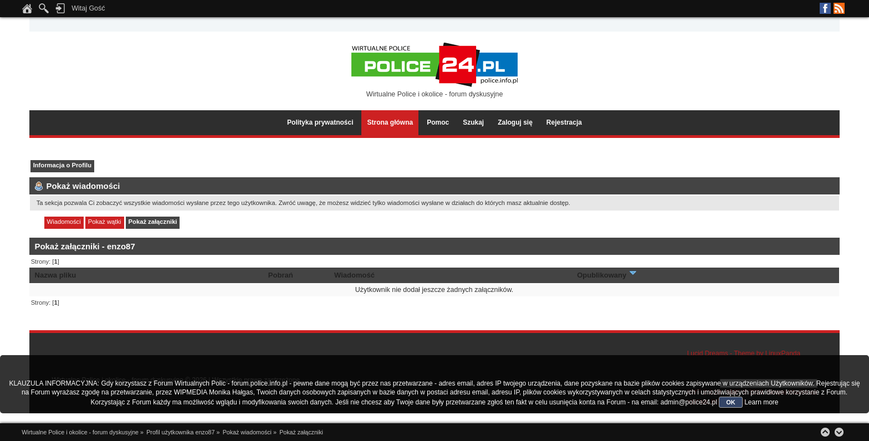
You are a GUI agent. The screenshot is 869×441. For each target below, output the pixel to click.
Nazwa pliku (55, 275)
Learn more (761, 402)
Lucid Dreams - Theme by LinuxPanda (744, 353)
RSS (839, 8)
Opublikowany (607, 275)
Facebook (825, 8)
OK (730, 402)
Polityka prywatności (320, 122)
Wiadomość (354, 275)
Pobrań (280, 275)
